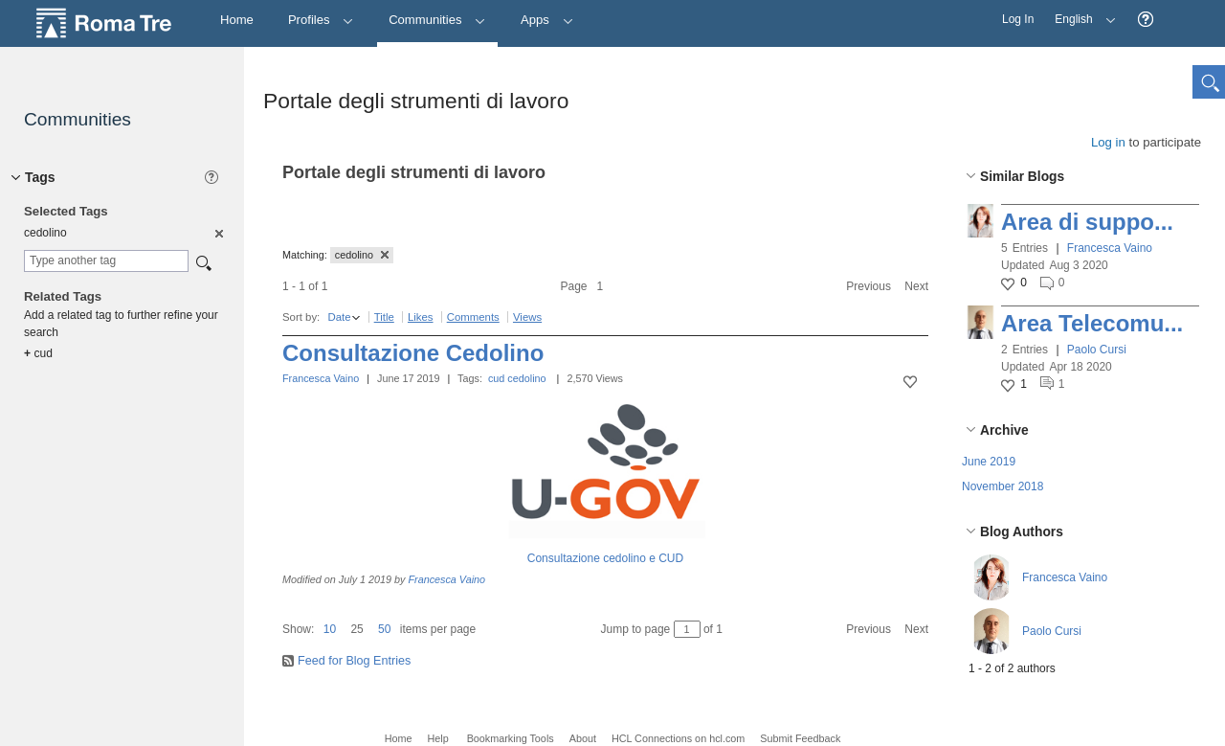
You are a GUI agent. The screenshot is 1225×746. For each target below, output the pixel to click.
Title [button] (384, 317)
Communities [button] (437, 19)
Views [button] (527, 317)
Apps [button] (547, 19)
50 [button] (384, 629)
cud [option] (38, 353)
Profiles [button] (321, 19)
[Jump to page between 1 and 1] (687, 629)
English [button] (1080, 13)
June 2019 (988, 461)
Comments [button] (473, 317)
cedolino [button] (362, 254)
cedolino (526, 378)
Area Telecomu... (1092, 323)
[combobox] (106, 261)
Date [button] (338, 317)
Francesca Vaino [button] (1109, 248)
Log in (1108, 142)
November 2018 (1002, 486)
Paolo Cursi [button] (1096, 349)
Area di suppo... (1087, 222)
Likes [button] (421, 317)
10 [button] (329, 629)
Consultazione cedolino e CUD (605, 558)
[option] (218, 232)
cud (496, 378)
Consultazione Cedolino (413, 353)
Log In (1018, 19)
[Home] (237, 20)
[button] (1145, 19)
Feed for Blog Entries (354, 660)
